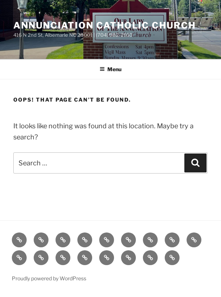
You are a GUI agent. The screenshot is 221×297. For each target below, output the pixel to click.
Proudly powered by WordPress (49, 278)
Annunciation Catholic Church (104, 25)
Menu (110, 69)
